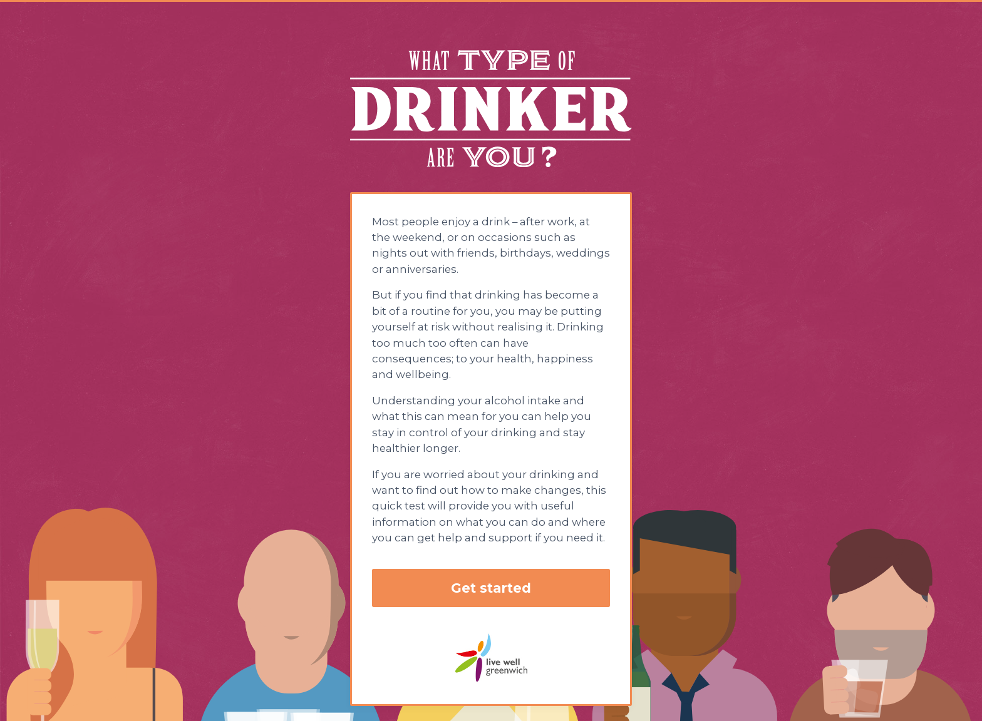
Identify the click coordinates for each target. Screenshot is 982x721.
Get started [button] (491, 588)
